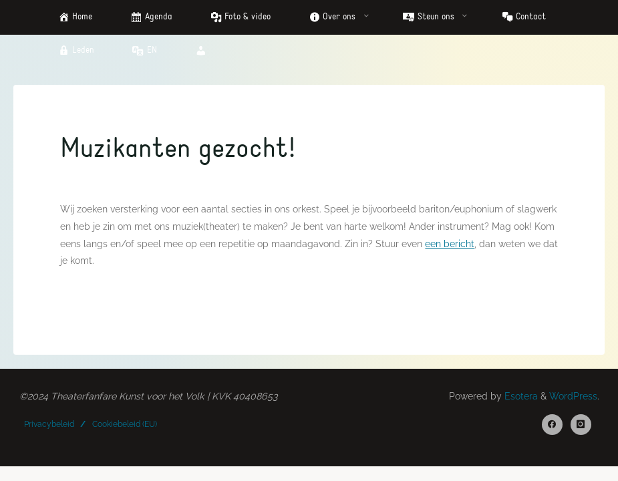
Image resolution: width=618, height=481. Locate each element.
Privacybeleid (49, 424)
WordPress (573, 396)
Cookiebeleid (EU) (124, 424)
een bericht (449, 243)
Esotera (520, 396)
